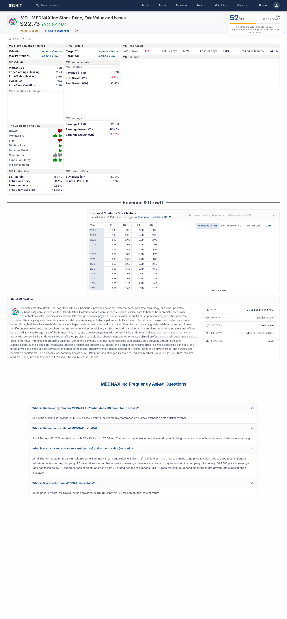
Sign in (263, 5)
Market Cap (253, 225)
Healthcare (267, 325)
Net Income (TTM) (232, 225)
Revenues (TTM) (207, 225)
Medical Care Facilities (260, 333)
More (242, 5)
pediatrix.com (265, 317)
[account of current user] (276, 5)
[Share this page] (77, 31)
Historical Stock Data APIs (154, 217)
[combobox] (68, 5)
